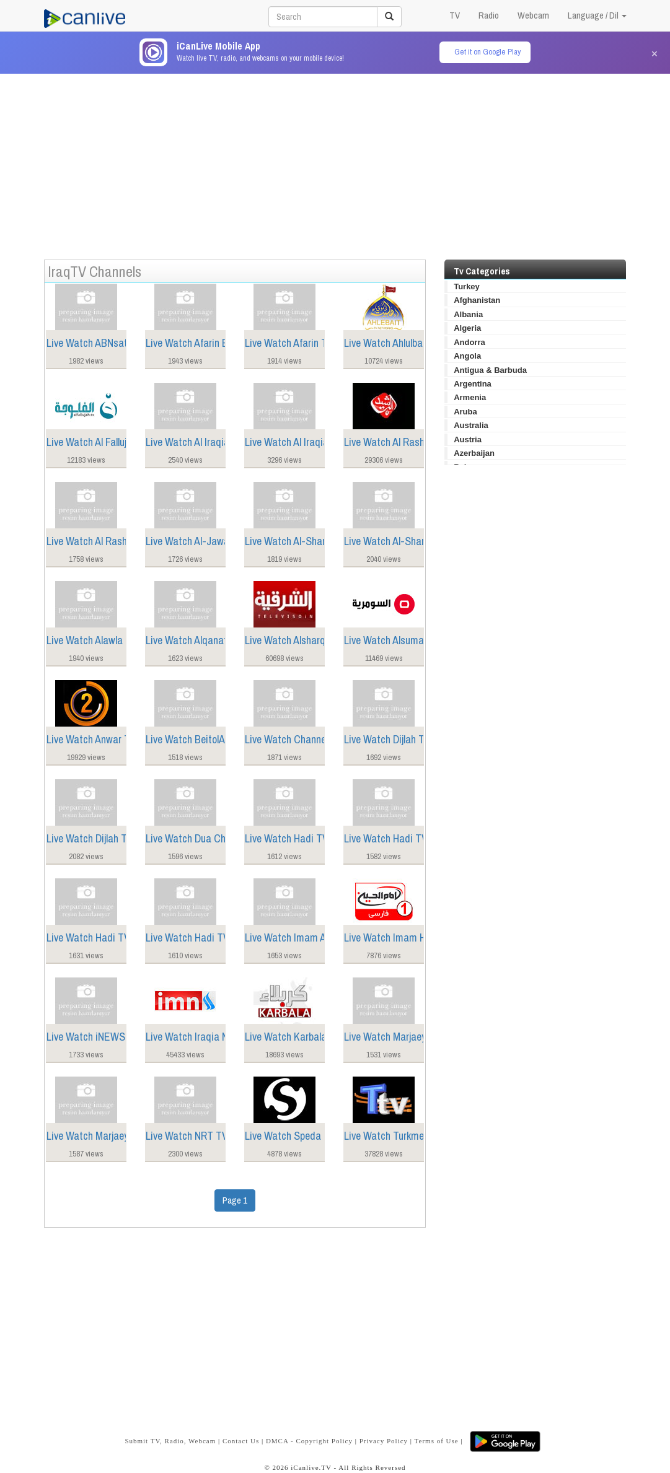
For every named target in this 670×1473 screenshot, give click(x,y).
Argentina (472, 383)
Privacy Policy (383, 1441)
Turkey (467, 286)
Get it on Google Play (487, 51)
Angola (467, 356)
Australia (471, 425)
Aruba (465, 411)
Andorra (469, 342)
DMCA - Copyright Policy (309, 1441)
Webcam (533, 15)
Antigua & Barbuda (490, 370)
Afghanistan (477, 300)
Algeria (467, 328)
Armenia (470, 397)
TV (454, 15)
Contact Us (241, 1441)
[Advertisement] (335, 160)
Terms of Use (437, 1441)
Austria (468, 439)
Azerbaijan (474, 453)
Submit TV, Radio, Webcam (170, 1441)
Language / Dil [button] (597, 15)
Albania (468, 314)
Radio (488, 15)
